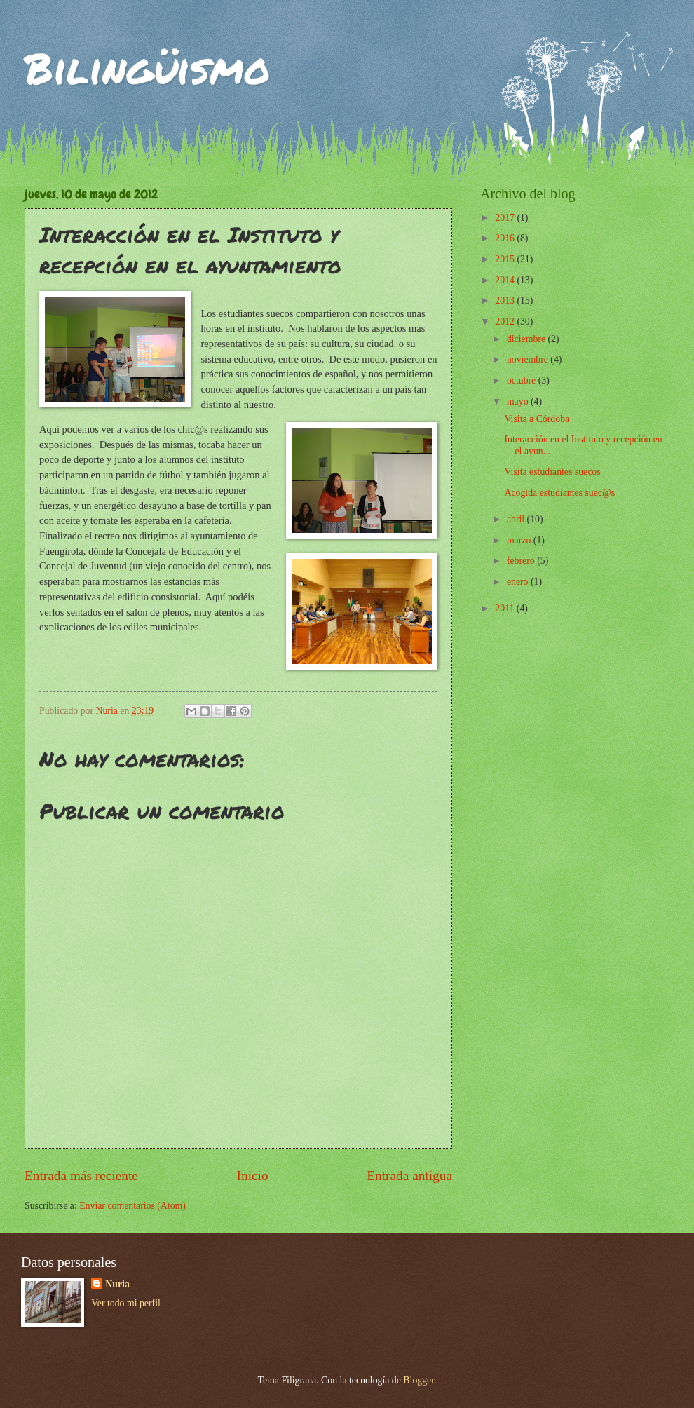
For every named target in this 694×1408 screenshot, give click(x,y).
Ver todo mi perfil (125, 1303)
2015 (506, 259)
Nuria (117, 1284)
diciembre (527, 339)
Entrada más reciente (81, 1175)
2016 (506, 238)
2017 (506, 217)
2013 (506, 300)
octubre (522, 380)
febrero (522, 560)
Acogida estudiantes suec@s (559, 492)
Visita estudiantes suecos (552, 471)
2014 (506, 280)
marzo (520, 540)
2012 (506, 321)
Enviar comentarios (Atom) (132, 1205)
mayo (519, 401)
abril (517, 519)
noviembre (528, 359)
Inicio (252, 1175)
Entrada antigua (409, 1175)
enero (519, 581)
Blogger (418, 1380)
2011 (506, 608)
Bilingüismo (148, 67)
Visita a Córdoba (536, 419)
